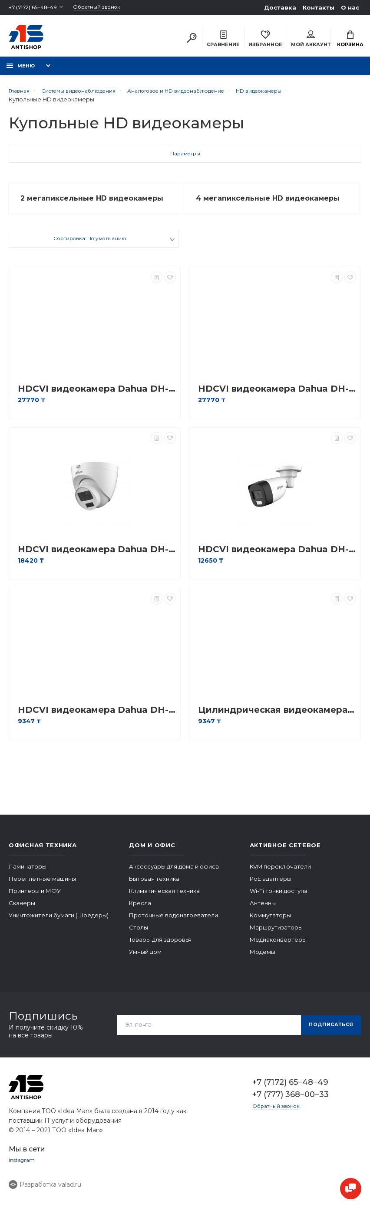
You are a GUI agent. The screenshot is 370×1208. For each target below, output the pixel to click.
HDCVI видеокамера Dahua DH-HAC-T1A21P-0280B (97, 717)
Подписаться (328, 1032)
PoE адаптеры (270, 886)
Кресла (140, 910)
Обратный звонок (108, 7)
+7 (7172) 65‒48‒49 (36, 7)
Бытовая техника (154, 886)
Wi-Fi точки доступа (278, 898)
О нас (350, 7)
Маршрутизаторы (276, 934)
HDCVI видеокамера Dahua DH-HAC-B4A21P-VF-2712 (97, 396)
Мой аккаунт (310, 39)
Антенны (263, 910)
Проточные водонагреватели (173, 922)
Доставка (280, 7)
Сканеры (22, 910)
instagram (22, 1167)
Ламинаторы (27, 873)
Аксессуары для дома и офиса (174, 873)
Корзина (350, 39)
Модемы (262, 959)
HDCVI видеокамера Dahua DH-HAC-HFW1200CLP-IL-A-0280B (277, 557)
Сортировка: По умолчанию (90, 247)
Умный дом (145, 959)
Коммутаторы (270, 922)
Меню (21, 70)
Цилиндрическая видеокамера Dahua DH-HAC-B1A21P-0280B (277, 717)
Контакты (318, 7)
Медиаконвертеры (278, 946)
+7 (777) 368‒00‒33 (290, 1102)
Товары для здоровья (160, 946)
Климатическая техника (164, 898)
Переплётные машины (42, 886)
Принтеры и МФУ (35, 898)
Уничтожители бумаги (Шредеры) (59, 922)
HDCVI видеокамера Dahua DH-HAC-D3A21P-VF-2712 (277, 396)
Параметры (185, 159)
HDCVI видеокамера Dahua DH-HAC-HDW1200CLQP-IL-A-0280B (97, 557)
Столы (138, 934)
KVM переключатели (280, 873)
